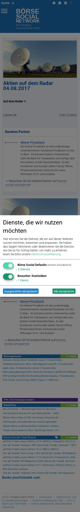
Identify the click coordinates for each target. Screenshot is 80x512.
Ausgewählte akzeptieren (21, 291)
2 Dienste (23, 269)
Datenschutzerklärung (46, 254)
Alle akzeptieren (64, 291)
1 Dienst (22, 280)
